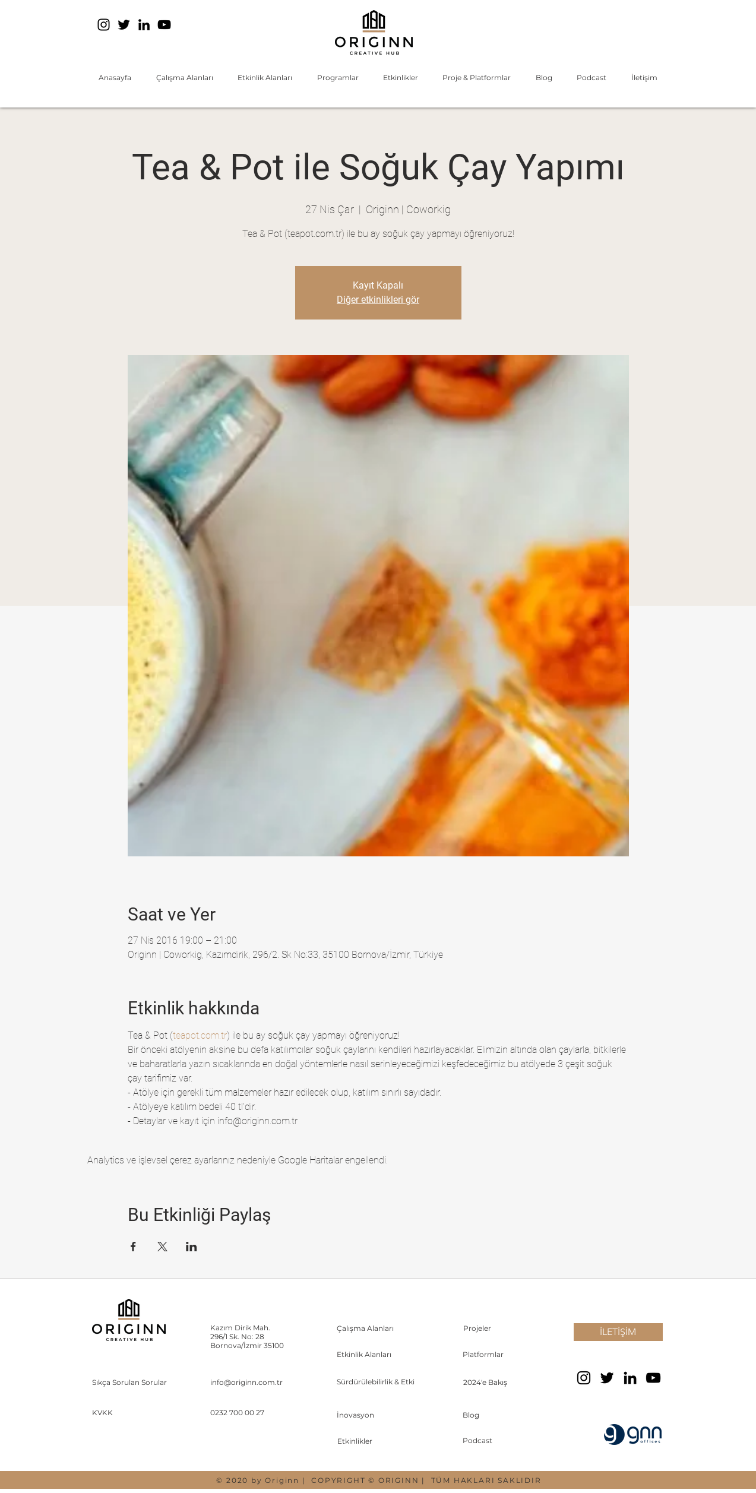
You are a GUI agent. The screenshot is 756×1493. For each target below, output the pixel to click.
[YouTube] (164, 25)
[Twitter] (124, 25)
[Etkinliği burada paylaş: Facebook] (133, 1246)
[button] (184, 78)
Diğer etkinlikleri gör (378, 299)
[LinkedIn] (144, 25)
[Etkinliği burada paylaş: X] (162, 1246)
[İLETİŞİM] (618, 1332)
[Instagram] (104, 25)
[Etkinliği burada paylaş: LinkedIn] (191, 1246)
